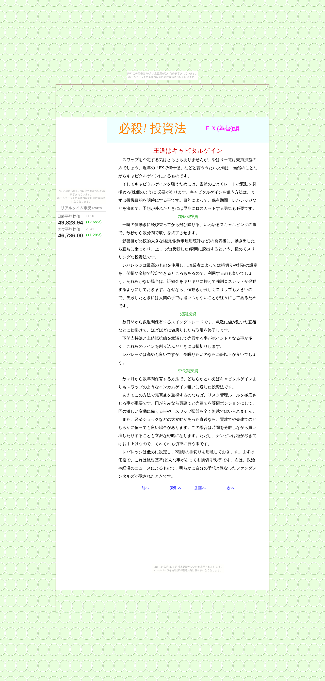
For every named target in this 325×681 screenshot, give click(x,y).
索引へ (176, 488)
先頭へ (200, 488)
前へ (145, 488)
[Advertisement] (188, 138)
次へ (231, 488)
